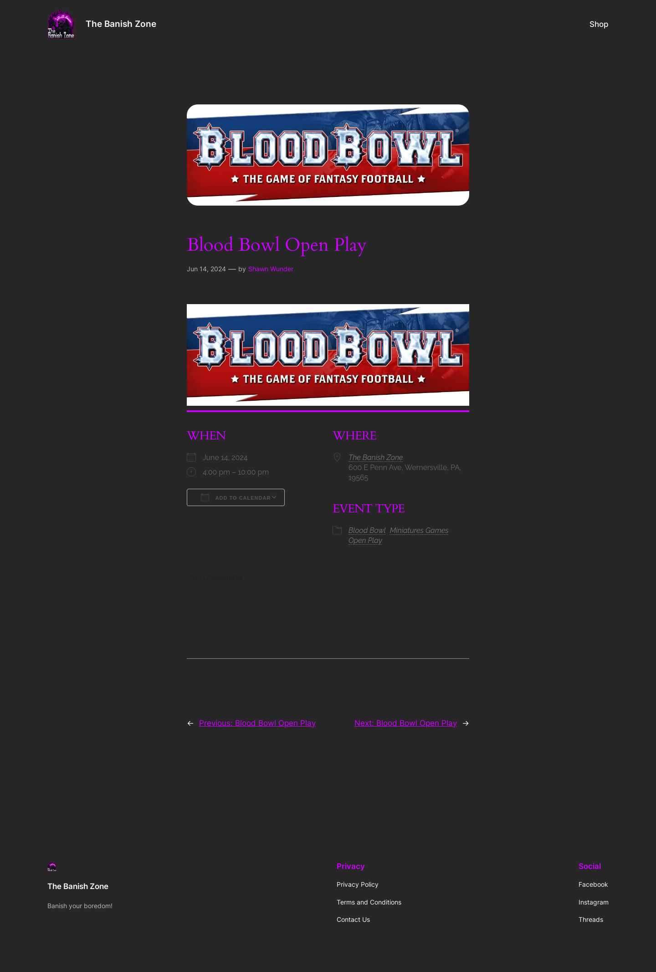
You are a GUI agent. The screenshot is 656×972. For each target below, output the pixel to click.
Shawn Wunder (270, 269)
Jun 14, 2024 (206, 269)
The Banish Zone (121, 23)
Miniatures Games (419, 530)
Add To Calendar (236, 497)
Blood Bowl (367, 530)
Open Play (365, 540)
